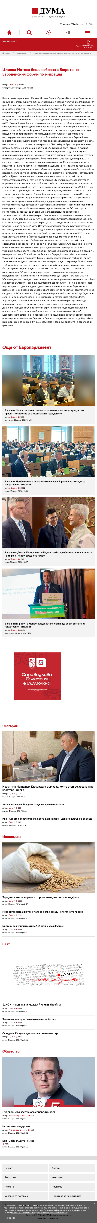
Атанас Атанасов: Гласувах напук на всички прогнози (33, 804)
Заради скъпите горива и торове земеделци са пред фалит (41, 897)
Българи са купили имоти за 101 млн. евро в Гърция (33, 926)
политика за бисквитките (23, 1213)
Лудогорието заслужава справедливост (28, 1112)
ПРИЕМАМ (10, 1218)
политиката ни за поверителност (52, 1213)
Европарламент (22, 53)
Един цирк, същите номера (18, 1141)
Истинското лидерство (16, 1126)
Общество (11, 1051)
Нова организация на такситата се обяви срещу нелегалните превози (43, 912)
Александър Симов (17, 1116)
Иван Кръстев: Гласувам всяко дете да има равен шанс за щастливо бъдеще (47, 819)
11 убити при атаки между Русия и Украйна (31, 1004)
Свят (6, 944)
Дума (11, 85)
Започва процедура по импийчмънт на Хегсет (29, 1019)
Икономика (11, 837)
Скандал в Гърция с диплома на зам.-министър (30, 1033)
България (10, 726)
